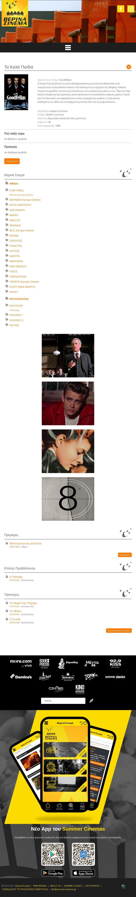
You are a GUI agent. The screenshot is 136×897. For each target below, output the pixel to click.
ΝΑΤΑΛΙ (14, 325)
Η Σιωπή (15, 619)
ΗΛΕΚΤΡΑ (16, 245)
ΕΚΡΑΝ (14, 235)
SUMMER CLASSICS (73, 885)
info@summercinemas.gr (63, 889)
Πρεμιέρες (125, 554)
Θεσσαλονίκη (19, 298)
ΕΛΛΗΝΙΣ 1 (16, 315)
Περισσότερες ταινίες (119, 630)
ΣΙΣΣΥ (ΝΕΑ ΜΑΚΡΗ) (22, 286)
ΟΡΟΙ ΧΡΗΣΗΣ (92, 885)
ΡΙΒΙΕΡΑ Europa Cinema (24, 281)
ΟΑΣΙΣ (14, 271)
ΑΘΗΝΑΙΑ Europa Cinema (25, 199)
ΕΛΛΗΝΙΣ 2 (16, 320)
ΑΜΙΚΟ (14, 215)
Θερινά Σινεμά (22, 885)
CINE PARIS (17, 190)
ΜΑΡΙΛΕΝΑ (16, 261)
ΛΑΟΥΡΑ (15, 256)
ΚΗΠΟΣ (14, 251)
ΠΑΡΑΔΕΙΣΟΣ (18, 276)
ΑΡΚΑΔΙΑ (15, 225)
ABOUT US (55, 885)
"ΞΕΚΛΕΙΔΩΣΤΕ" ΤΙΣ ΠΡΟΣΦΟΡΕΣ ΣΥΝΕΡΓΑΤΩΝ (25, 889)
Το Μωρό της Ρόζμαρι (23, 603)
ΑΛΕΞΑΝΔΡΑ (17, 210)
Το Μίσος (15, 611)
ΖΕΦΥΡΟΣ (16, 240)
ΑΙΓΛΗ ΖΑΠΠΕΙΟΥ (21, 205)
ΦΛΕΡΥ (14, 292)
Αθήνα (14, 183)
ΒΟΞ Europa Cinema (22, 230)
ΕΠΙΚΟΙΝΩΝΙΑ (40, 885)
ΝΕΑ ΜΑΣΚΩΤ (18, 266)
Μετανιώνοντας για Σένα (21, 194)
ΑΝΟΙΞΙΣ (15, 220)
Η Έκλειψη (14, 310)
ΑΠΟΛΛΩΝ (16, 305)
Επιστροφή (12, 161)
